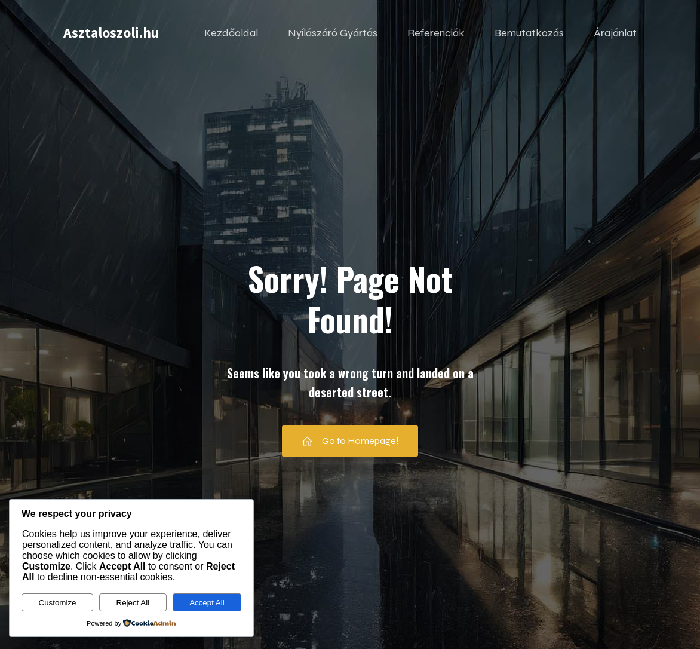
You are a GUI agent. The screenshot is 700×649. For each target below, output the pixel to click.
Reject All (133, 602)
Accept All (207, 602)
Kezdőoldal (231, 32)
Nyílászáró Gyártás (332, 32)
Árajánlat (615, 32)
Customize (57, 602)
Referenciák (436, 32)
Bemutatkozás (529, 32)
